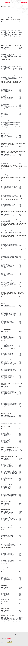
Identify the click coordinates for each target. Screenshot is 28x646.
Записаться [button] (24, 2)
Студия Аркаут (9, 638)
